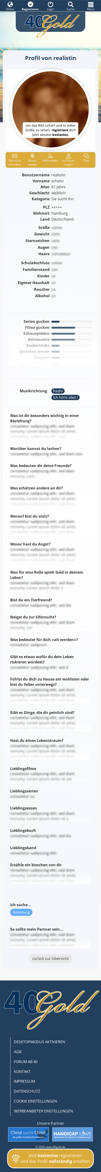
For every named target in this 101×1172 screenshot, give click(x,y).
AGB (17, 1051)
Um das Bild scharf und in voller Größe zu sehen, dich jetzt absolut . (50, 130)
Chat (86, 157)
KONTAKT (22, 1071)
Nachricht (14, 159)
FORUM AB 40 (26, 1061)
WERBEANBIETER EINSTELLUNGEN (43, 1111)
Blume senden (32, 159)
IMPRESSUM (24, 1081)
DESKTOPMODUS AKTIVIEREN (39, 1041)
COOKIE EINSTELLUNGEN (35, 1101)
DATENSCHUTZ (27, 1091)
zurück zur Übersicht (50, 958)
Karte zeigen (69, 159)
